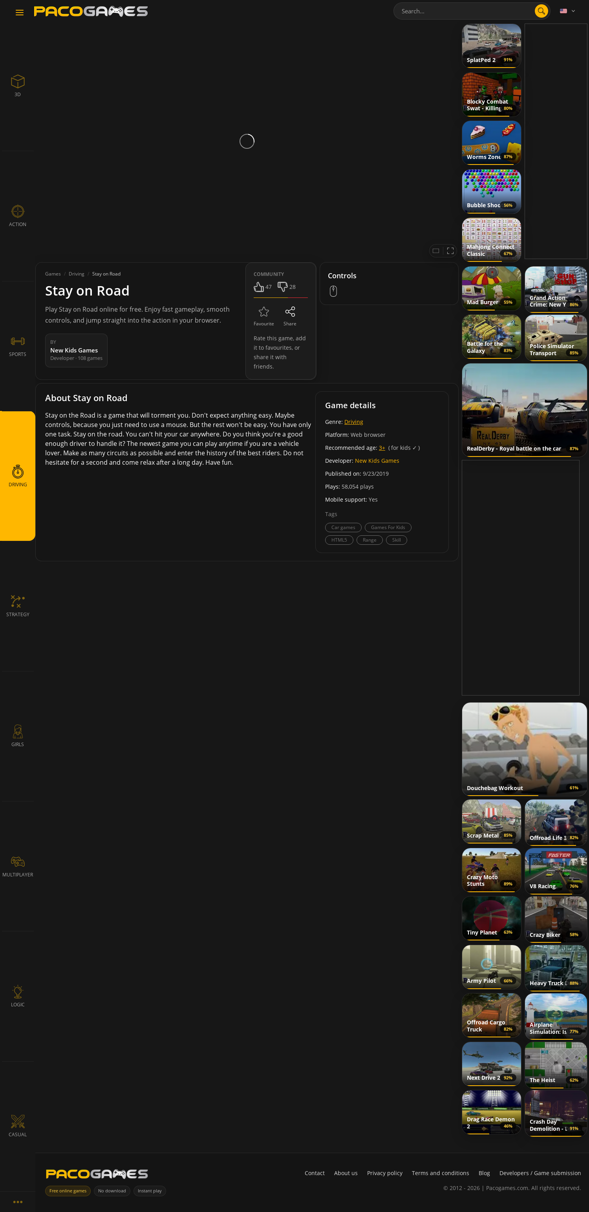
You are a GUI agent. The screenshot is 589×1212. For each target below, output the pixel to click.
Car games (343, 527)
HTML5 (339, 540)
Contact (315, 1173)
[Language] (568, 11)
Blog (484, 1173)
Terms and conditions (440, 1173)
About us (346, 1173)
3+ (382, 447)
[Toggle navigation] (19, 13)
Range (370, 540)
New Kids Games (377, 460)
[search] (541, 11)
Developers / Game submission (540, 1173)
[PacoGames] (97, 1176)
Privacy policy (384, 1173)
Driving (353, 421)
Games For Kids (388, 527)
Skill (396, 540)
